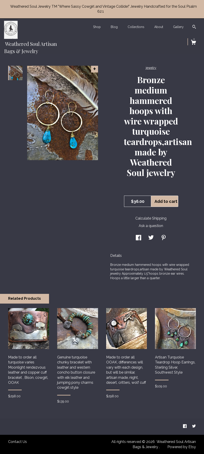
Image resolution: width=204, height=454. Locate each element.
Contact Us (17, 442)
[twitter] (194, 426)
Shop (97, 27)
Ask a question (151, 226)
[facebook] (185, 426)
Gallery (178, 27)
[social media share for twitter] (151, 238)
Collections (136, 27)
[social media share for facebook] (138, 238)
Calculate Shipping (150, 218)
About (158, 27)
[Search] (194, 27)
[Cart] (193, 43)
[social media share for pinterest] (163, 238)
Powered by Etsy (181, 447)
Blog (114, 27)
